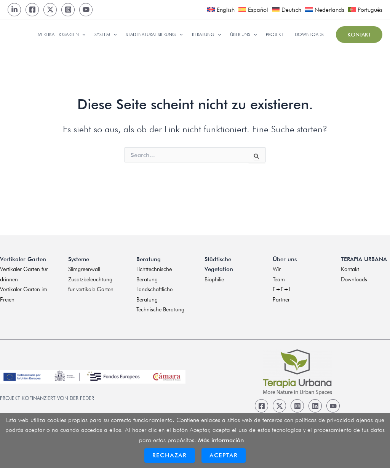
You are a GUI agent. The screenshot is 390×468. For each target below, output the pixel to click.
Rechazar (169, 455)
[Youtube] (86, 9)
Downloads (354, 279)
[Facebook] (32, 9)
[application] (82, 34)
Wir (277, 269)
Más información (221, 440)
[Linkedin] (315, 405)
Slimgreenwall (84, 269)
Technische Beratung (160, 309)
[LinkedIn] (14, 9)
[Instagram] (68, 9)
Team (279, 279)
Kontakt (350, 269)
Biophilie (214, 279)
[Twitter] (50, 9)
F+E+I (281, 289)
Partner (281, 299)
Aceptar (223, 455)
